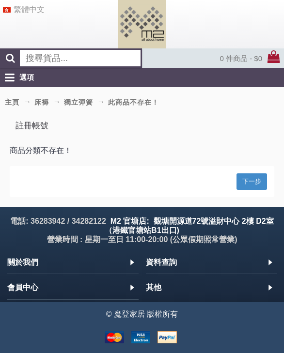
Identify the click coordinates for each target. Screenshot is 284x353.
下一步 (251, 181)
